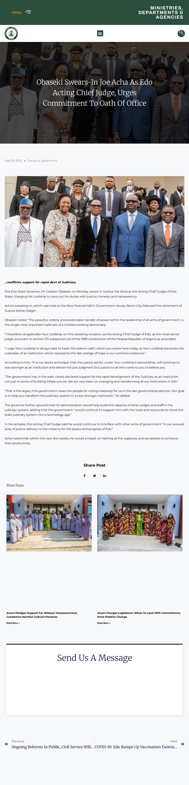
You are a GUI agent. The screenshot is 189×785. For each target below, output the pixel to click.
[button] (100, 33)
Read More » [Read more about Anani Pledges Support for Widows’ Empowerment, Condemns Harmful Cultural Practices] (13, 623)
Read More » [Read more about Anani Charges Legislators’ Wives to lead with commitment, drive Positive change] (103, 623)
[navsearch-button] (181, 33)
